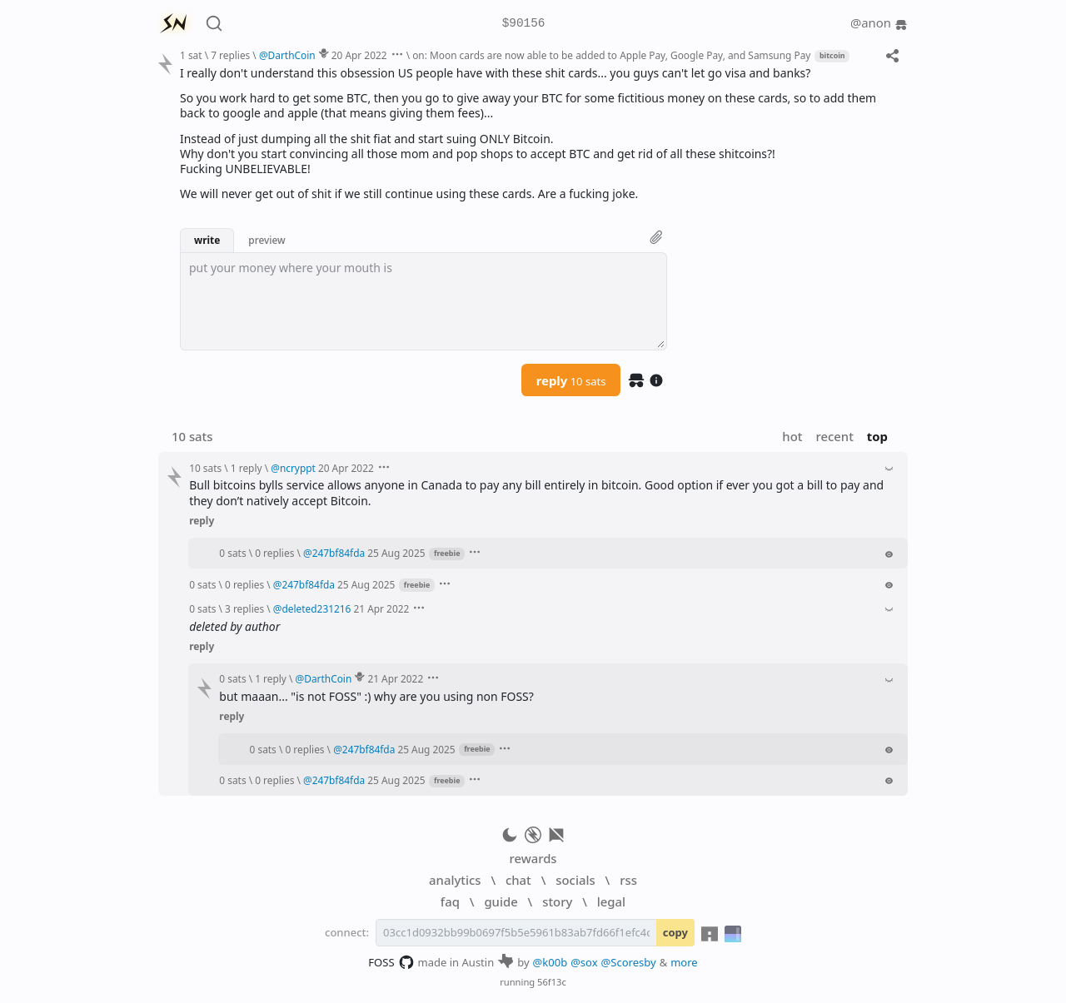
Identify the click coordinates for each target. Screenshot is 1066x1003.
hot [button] (792, 436)
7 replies (230, 55)
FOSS (391, 962)
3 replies (244, 608)
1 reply (246, 467)
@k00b (550, 962)
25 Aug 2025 (396, 552)
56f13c (551, 982)
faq (450, 901)
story (557, 901)
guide (500, 901)
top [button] (877, 436)
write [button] (207, 239)
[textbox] (423, 301)
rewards (532, 858)
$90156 (523, 24)
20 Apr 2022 (359, 55)
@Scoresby (628, 962)
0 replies (274, 552)
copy (675, 932)
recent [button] (834, 436)
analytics (455, 879)
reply (571, 380)
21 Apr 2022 (381, 608)
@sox (583, 962)
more (684, 962)
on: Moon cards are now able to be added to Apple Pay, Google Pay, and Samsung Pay (611, 55)
